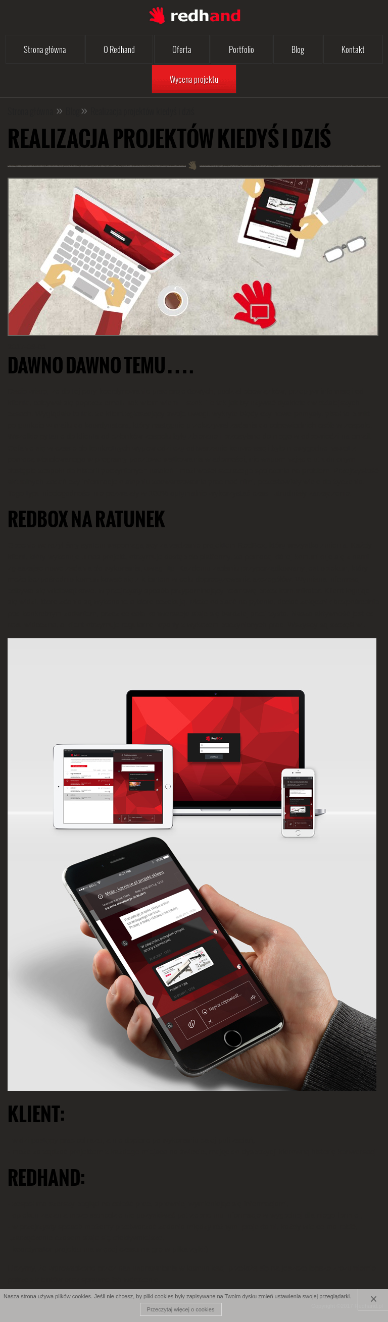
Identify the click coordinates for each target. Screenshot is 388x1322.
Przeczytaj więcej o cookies (181, 1309)
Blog (298, 49)
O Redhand (119, 49)
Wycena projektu (194, 79)
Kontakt (353, 49)
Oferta (181, 49)
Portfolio (241, 49)
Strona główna (45, 49)
